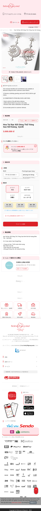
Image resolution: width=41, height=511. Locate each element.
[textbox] (30, 176)
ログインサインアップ (30, 22)
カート (14, 22)
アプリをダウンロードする (12, 14)
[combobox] (30, 175)
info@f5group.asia (29, 345)
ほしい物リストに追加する (28, 120)
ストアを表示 (22, 268)
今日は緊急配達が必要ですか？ (15, 216)
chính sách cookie (16, 502)
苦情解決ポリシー (24, 386)
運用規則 (14, 386)
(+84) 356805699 (27, 52)
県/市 (4, 171)
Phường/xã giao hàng (28, 171)
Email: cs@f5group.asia (27, 57)
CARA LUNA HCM (23, 262)
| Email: (17, 345)
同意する (33, 502)
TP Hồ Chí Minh (30, 14)
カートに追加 (20, 224)
